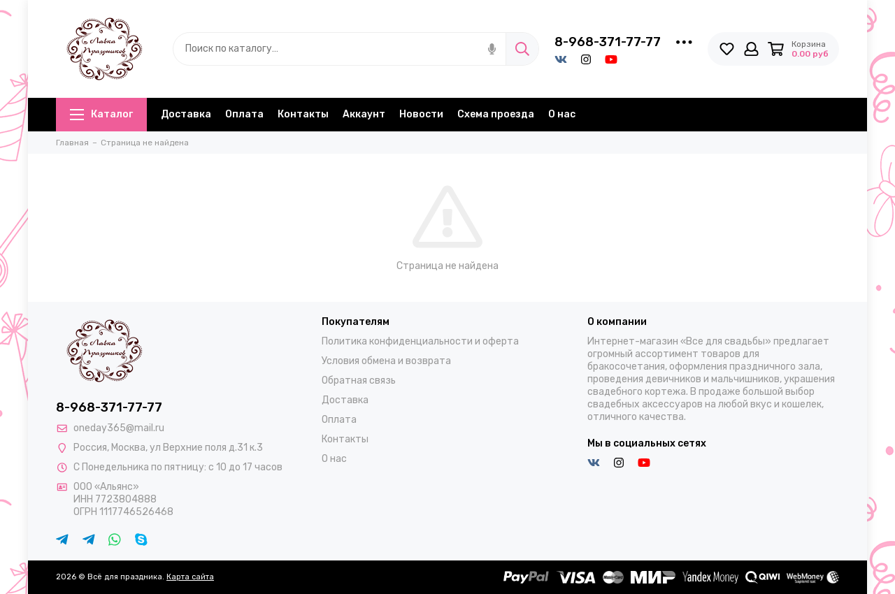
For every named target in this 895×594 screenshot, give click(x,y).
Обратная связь (359, 380)
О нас (561, 114)
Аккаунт (364, 114)
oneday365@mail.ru (118, 428)
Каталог (101, 114)
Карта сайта (190, 576)
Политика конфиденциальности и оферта (420, 341)
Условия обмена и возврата (386, 361)
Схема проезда (495, 114)
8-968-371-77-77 (607, 42)
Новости (421, 114)
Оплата (244, 114)
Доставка (186, 114)
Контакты (303, 114)
